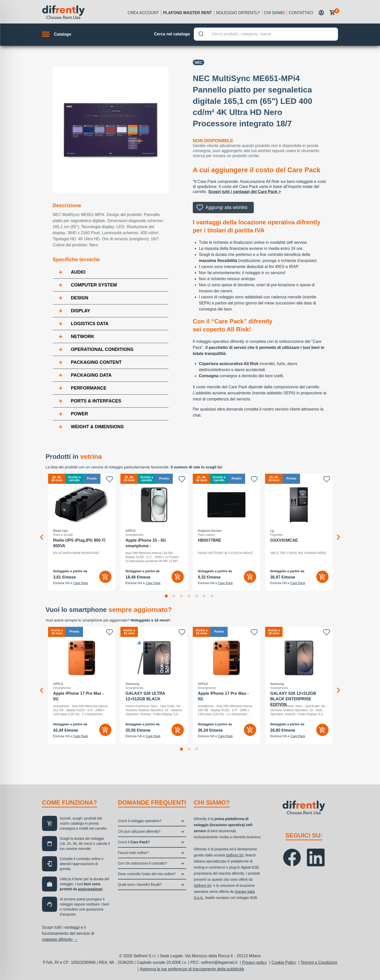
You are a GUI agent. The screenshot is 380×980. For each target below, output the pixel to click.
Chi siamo (274, 13)
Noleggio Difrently (238, 13)
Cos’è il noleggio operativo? (139, 821)
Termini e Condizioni (319, 962)
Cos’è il (134, 842)
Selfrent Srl (234, 855)
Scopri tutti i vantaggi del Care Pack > (244, 191)
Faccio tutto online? (133, 853)
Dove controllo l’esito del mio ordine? (147, 874)
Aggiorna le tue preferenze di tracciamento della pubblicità (192, 969)
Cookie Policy (283, 962)
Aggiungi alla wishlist (226, 207)
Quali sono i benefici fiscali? (140, 884)
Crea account (143, 13)
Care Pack (80, 583)
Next (338, 532)
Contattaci (301, 13)
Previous (41, 532)
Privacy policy (254, 962)
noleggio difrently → (60, 939)
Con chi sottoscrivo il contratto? (142, 863)
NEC (198, 62)
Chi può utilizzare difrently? (139, 831)
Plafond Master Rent (187, 13)
